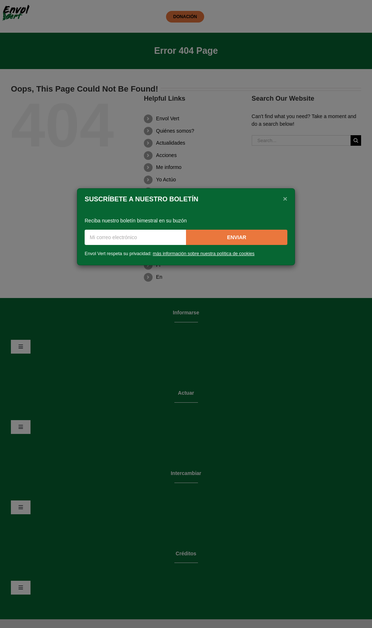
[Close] (285, 198)
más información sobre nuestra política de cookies (204, 253)
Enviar (236, 237)
